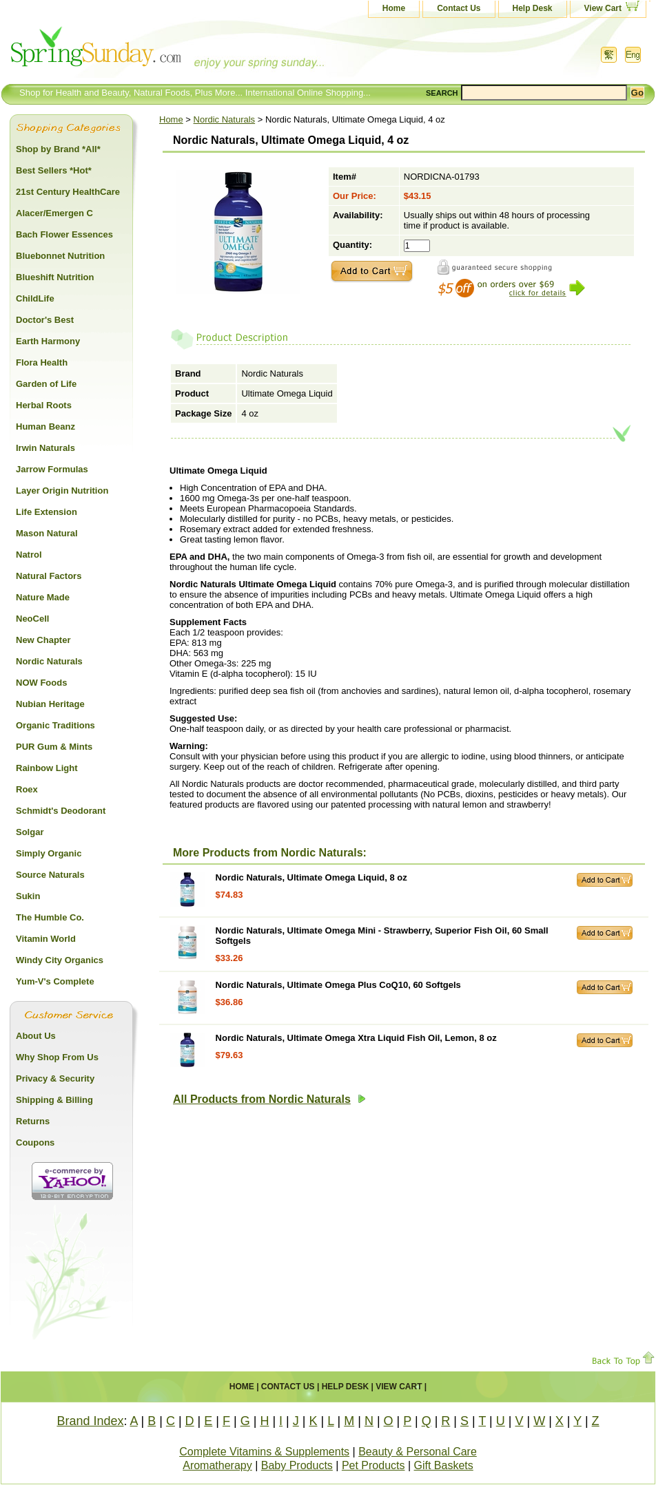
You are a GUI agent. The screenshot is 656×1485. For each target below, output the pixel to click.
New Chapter (43, 640)
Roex (27, 789)
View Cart (603, 8)
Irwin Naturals (45, 448)
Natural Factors (48, 576)
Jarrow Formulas (52, 469)
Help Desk (533, 8)
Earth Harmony (48, 341)
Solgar (29, 832)
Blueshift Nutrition (55, 277)
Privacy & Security (55, 1078)
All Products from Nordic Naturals (269, 1099)
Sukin (28, 896)
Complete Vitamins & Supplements (264, 1451)
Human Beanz (45, 426)
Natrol (29, 554)
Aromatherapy (217, 1465)
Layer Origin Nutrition (62, 490)
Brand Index (90, 1421)
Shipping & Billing (54, 1100)
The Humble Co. (50, 917)
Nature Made (43, 597)
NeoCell (32, 618)
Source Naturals (50, 875)
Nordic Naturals (225, 119)
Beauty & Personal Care (417, 1451)
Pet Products (373, 1465)
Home (393, 8)
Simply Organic (48, 853)
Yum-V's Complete (55, 981)
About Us (36, 1036)
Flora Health (42, 362)
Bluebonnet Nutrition (60, 256)
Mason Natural (47, 533)
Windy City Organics (59, 960)
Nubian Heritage (50, 704)
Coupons (35, 1142)
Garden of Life (46, 384)
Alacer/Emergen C (54, 213)
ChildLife (35, 298)
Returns (33, 1121)
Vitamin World (46, 939)
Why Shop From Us (57, 1057)
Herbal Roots (44, 405)
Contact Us (458, 8)
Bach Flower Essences (64, 234)
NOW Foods (41, 682)
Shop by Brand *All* (58, 149)
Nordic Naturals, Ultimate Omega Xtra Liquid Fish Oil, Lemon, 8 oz (356, 1038)
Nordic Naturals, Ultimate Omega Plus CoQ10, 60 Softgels (338, 985)
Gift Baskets (443, 1465)
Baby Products (297, 1465)
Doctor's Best (45, 320)
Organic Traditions (55, 725)
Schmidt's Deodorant (60, 810)
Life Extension (46, 512)
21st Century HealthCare (68, 192)
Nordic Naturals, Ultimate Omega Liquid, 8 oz (311, 877)
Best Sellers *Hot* (54, 170)
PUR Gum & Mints (54, 746)
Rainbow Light (47, 768)
